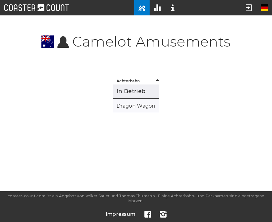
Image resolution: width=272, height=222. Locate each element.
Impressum (121, 214)
